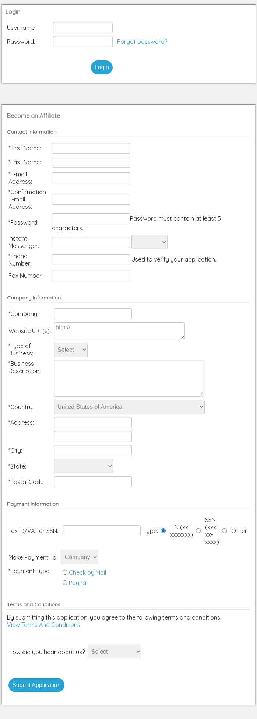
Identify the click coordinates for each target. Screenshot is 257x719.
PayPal (78, 582)
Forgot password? (142, 41)
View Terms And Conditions (43, 624)
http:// (119, 330)
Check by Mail (87, 572)
